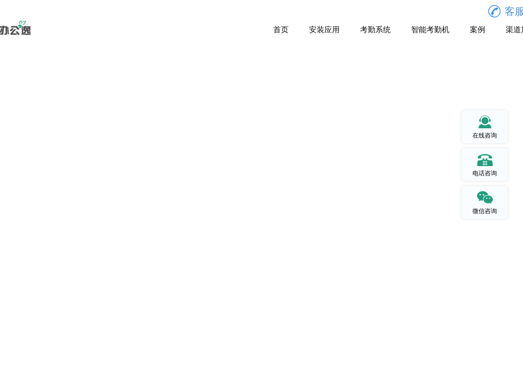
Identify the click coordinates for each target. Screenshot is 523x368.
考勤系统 (375, 30)
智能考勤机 (430, 30)
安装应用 (324, 30)
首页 (281, 30)
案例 (477, 30)
